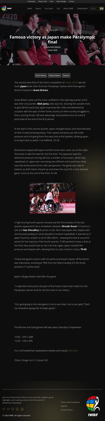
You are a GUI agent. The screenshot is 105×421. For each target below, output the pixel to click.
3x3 (58, 8)
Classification (82, 8)
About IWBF (68, 8)
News (29, 8)
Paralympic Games (52, 47)
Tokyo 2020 (52, 50)
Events (38, 8)
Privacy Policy (67, 410)
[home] (7, 8)
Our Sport (49, 8)
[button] (30, 8)
